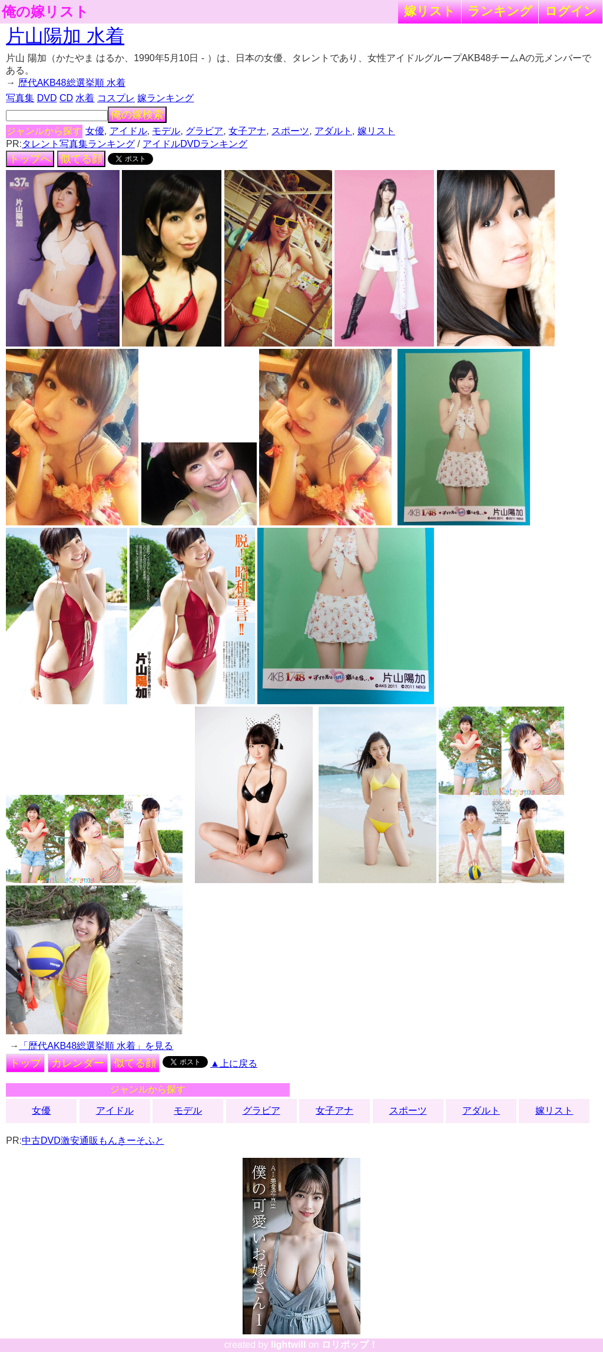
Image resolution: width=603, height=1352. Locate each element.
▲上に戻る (233, 1063)
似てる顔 (81, 159)
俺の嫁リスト (45, 11)
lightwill (288, 1345)
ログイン (571, 11)
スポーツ (290, 131)
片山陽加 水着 (65, 35)
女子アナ (247, 131)
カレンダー (77, 1063)
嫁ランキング (165, 98)
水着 (84, 98)
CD (66, 98)
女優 (94, 131)
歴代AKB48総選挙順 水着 (71, 83)
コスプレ (116, 98)
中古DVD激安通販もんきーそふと (93, 1140)
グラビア (204, 131)
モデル (166, 131)
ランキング (500, 11)
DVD (47, 98)
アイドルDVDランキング (195, 144)
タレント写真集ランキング (78, 144)
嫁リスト (429, 11)
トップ (25, 1063)
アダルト (333, 131)
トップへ (30, 159)
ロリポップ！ (350, 1345)
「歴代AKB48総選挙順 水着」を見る (96, 1046)
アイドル (128, 131)
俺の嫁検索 (137, 115)
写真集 (20, 98)
